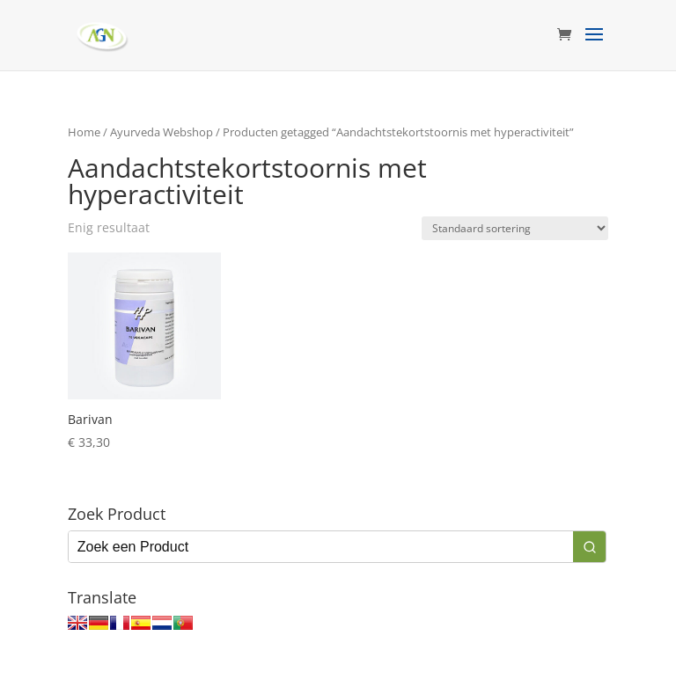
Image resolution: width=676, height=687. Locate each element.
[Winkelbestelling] (515, 228)
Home (84, 132)
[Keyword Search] (321, 546)
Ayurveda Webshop (161, 132)
